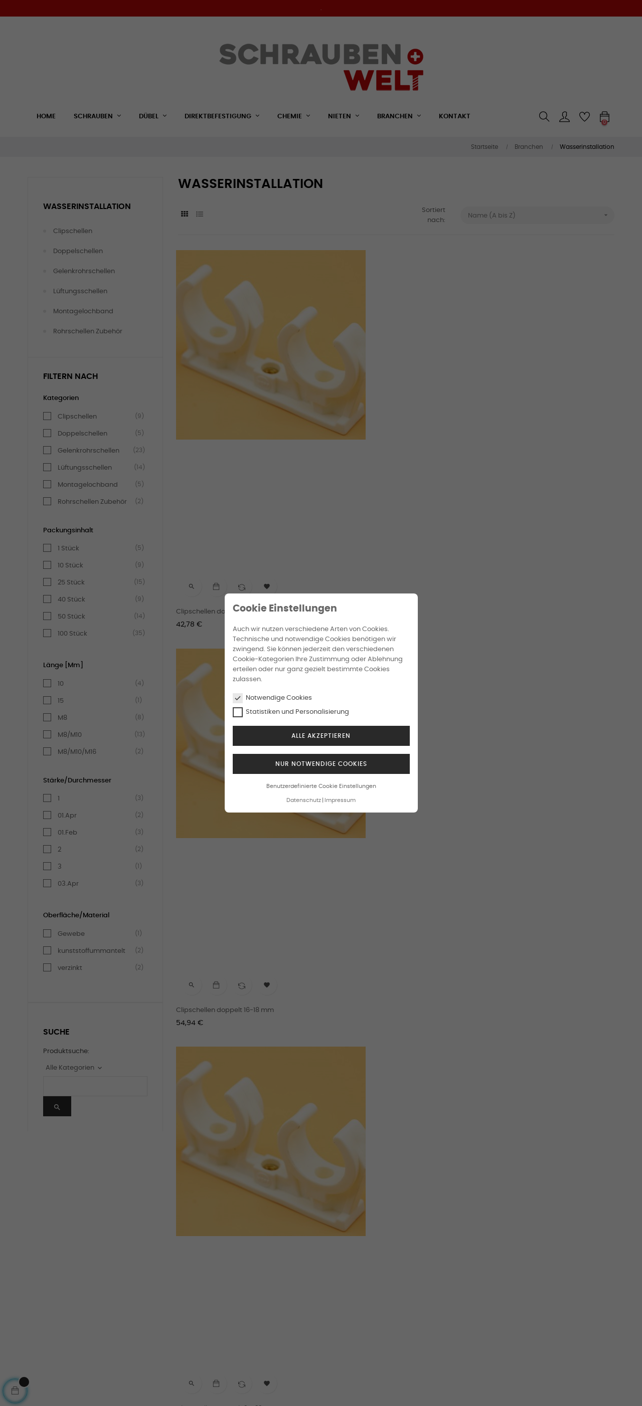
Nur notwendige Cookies (321, 764)
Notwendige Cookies (272, 698)
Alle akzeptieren (321, 736)
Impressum (340, 800)
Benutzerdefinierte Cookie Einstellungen (321, 786)
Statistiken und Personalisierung (291, 712)
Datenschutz (303, 800)
